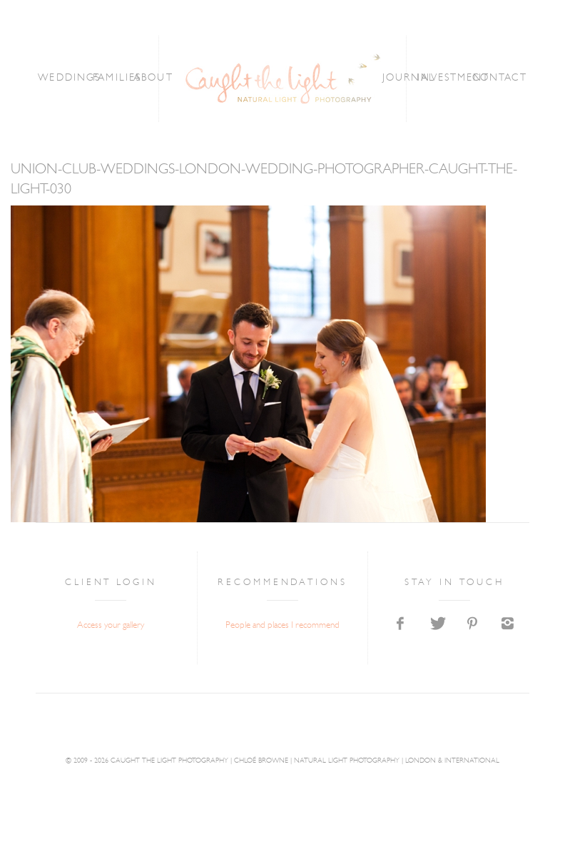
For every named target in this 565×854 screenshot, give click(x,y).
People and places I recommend (282, 625)
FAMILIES (117, 78)
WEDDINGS (69, 78)
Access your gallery (110, 625)
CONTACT (500, 78)
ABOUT (153, 78)
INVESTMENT (454, 78)
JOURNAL (408, 78)
